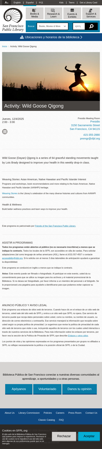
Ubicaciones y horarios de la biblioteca (52, 37)
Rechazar (64, 436)
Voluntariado (47, 389)
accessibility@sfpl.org (12, 258)
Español (30, 2)
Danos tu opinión (80, 389)
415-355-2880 (91, 134)
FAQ (61, 420)
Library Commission (29, 413)
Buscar (31, 26)
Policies (48, 413)
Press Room (75, 413)
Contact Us (91, 413)
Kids (61, 2)
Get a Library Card (88, 2)
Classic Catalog (46, 420)
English (17, 2)
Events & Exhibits (72, 15)
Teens (72, 2)
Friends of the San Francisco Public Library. (55, 226)
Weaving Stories (10, 193)
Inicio (4, 46)
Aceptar (89, 436)
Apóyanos (19, 389)
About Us (9, 413)
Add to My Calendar (4, 131)
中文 (41, 2)
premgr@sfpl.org (90, 138)
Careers (60, 413)
